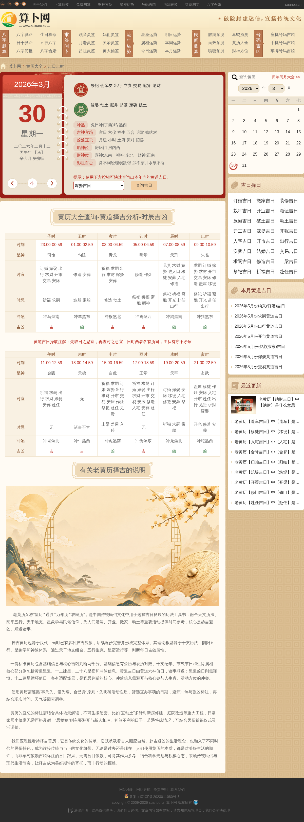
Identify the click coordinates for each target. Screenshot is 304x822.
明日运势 (173, 34)
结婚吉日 (266, 251)
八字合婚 (214, 5)
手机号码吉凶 (283, 43)
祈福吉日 (266, 271)
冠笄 (147, 85)
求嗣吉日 (242, 261)
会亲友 (106, 85)
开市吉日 (266, 241)
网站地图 (126, 790)
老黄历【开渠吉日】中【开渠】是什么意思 (268, 482)
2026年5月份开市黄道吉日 (258, 336)
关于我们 (40, 5)
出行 (118, 85)
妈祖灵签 (111, 34)
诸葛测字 (192, 5)
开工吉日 (242, 231)
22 (298, 143)
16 (233, 143)
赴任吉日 (289, 271)
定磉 (133, 105)
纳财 (157, 85)
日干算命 (24, 43)
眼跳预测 (216, 34)
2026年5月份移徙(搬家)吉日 (260, 346)
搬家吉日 (266, 200)
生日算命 (48, 34)
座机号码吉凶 (283, 34)
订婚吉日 (242, 200)
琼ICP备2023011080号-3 (160, 797)
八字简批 (24, 51)
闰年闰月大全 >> (286, 77)
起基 (124, 105)
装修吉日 (289, 200)
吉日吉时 (56, 66)
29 (298, 154)
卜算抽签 (61, 5)
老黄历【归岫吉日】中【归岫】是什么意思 (268, 462)
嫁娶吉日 (266, 231)
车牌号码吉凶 (283, 51)
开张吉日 (289, 231)
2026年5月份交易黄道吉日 (258, 367)
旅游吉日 (242, 220)
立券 (128, 85)
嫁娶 (95, 105)
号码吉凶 (149, 5)
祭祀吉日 (242, 271)
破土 (143, 105)
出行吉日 (289, 241)
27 (277, 154)
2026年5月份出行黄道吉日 (258, 326)
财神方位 (105, 5)
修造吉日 (266, 261)
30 (233, 165)
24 (244, 154)
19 (266, 143)
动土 (104, 105)
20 (277, 143)
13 (277, 132)
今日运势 (149, 51)
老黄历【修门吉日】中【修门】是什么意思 (268, 492)
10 (244, 132)
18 (255, 143)
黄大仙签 (111, 51)
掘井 (114, 105)
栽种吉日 (242, 210)
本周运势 (173, 43)
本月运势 (173, 51)
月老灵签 (87, 43)
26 (266, 154)
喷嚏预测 (216, 51)
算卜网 (15, 66)
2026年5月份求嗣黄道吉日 (258, 316)
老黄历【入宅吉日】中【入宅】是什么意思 (268, 442)
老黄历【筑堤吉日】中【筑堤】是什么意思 (268, 472)
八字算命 (24, 34)
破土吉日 (266, 220)
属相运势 (149, 43)
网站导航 (143, 790)
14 (288, 132)
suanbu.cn (293, 5)
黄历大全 (240, 43)
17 (244, 143)
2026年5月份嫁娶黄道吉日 (258, 356)
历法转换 (170, 5)
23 (233, 154)
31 (244, 165)
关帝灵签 (111, 43)
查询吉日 (144, 185)
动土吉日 (289, 220)
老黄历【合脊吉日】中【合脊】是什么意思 (268, 452)
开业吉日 (266, 210)
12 (266, 132)
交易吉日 (289, 251)
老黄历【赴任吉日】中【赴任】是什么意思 (268, 502)
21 (288, 143)
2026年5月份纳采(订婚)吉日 (260, 306)
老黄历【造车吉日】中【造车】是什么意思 (268, 421)
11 (255, 132)
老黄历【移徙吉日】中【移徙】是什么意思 (268, 431)
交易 (137, 85)
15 (298, 132)
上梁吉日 (289, 261)
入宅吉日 (242, 241)
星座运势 (127, 5)
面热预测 (216, 43)
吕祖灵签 (87, 51)
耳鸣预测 (240, 34)
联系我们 (177, 790)
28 (288, 154)
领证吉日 (289, 210)
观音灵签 (87, 34)
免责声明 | (162, 790)
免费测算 (83, 5)
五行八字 (48, 43)
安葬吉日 (242, 251)
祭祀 (95, 85)
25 (255, 154)
